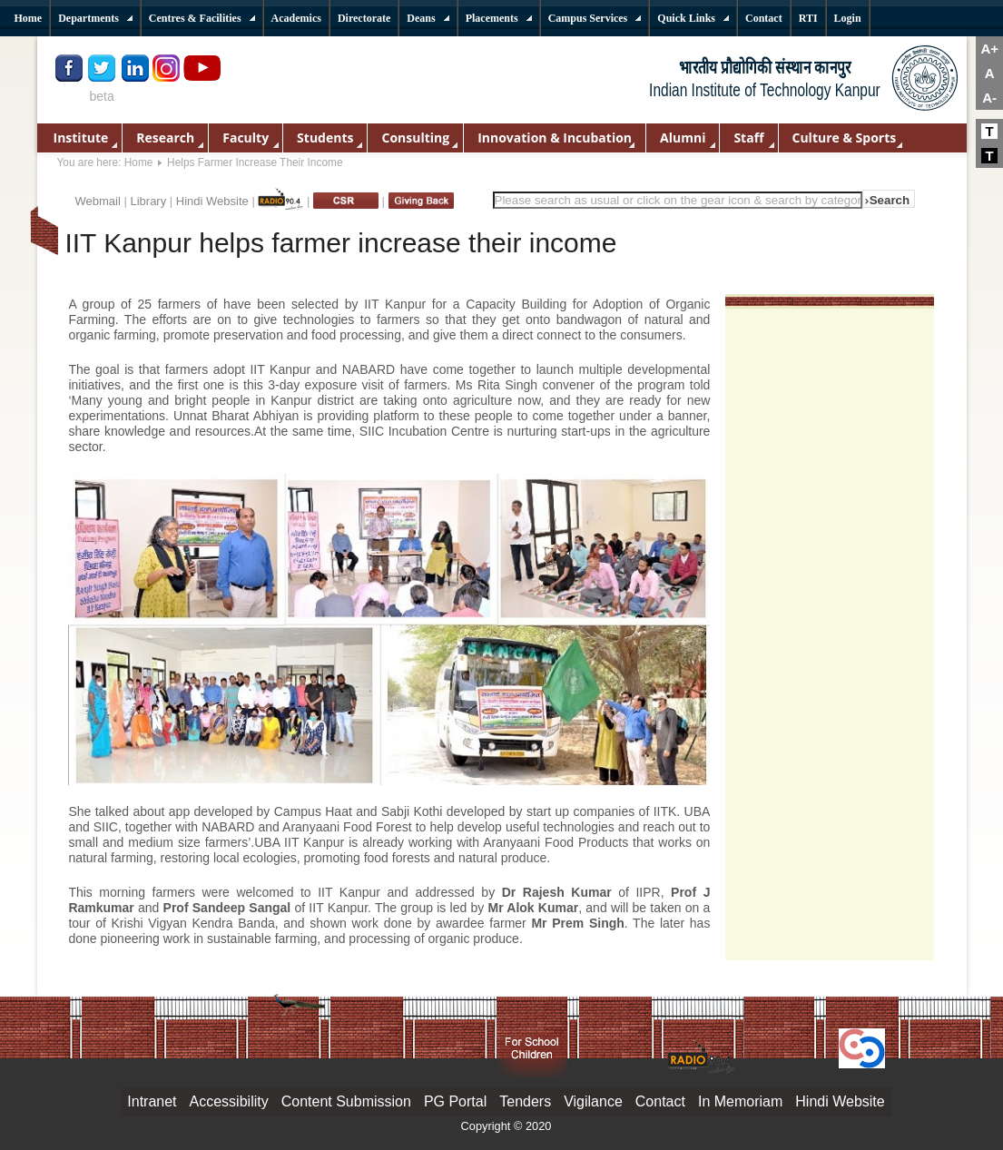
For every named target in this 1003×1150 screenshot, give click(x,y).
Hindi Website (212, 201)
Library (148, 201)
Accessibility (229, 1101)
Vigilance (593, 1101)
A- (989, 97)
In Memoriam (740, 1101)
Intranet (151, 1101)
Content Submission (346, 1101)
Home (138, 162)
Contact (660, 1101)
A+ (989, 48)
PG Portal (455, 1101)
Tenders (525, 1101)
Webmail (98, 201)
